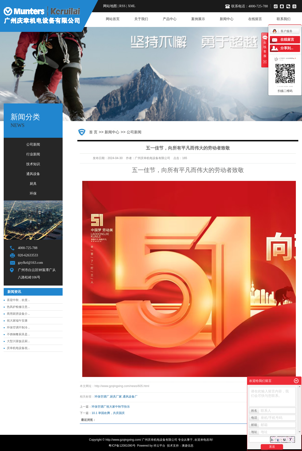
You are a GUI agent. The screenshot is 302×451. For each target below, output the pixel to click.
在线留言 (255, 19)
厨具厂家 (116, 396)
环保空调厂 (102, 396)
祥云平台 (159, 445)
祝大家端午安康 (17, 320)
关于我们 (141, 19)
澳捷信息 (187, 445)
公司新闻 (33, 144)
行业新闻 (33, 154)
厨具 (33, 184)
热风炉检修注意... (18, 307)
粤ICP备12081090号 (122, 445)
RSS (122, 6)
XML (132, 6)
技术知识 (33, 164)
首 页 (93, 132)
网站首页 (113, 19)
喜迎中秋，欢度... (18, 300)
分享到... (286, 48)
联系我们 (283, 19)
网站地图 (110, 6)
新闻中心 (226, 19)
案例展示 (198, 19)
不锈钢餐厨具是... (18, 334)
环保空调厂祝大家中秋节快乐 (111, 406)
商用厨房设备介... (18, 313)
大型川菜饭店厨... (18, 341)
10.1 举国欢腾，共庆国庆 (108, 413)
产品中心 (170, 19)
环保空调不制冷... (18, 327)
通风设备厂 (130, 396)
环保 (33, 193)
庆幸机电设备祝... (18, 348)
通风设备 (33, 174)
